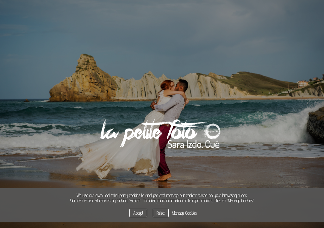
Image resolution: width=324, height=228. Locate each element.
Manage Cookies (184, 213)
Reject (161, 213)
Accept (138, 213)
